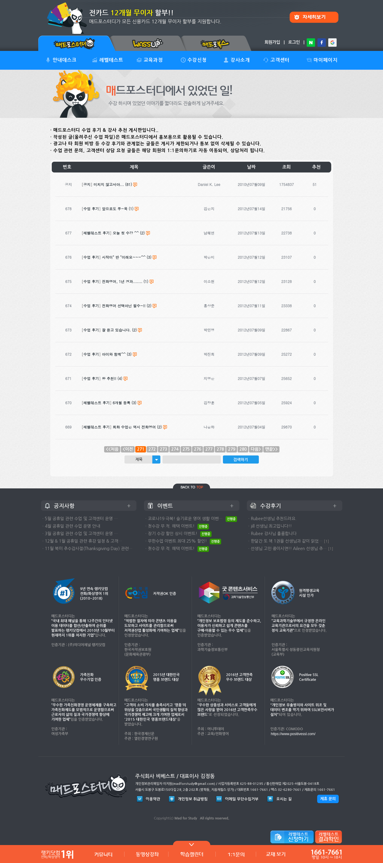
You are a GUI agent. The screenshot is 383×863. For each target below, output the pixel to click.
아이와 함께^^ (114, 354)
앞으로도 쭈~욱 (115, 208)
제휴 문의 (328, 799)
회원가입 (272, 42)
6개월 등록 (121, 402)
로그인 (294, 42)
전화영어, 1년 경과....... (122, 281)
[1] (326, 541)
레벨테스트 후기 (96, 232)
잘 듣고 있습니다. (116, 329)
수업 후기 (91, 208)
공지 (87, 184)
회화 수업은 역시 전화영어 (134, 426)
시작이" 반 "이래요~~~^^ (124, 257)
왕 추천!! (109, 378)
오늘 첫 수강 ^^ (126, 232)
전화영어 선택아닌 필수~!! (124, 305)
